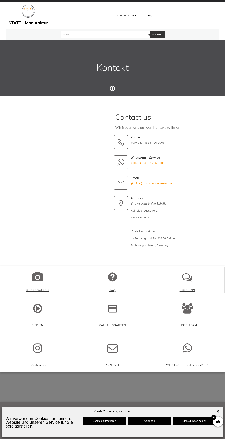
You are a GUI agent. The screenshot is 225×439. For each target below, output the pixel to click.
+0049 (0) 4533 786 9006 (148, 164)
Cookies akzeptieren (104, 420)
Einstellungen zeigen (194, 420)
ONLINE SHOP (127, 15)
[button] (218, 411)
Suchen (157, 33)
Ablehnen (149, 420)
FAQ (150, 15)
